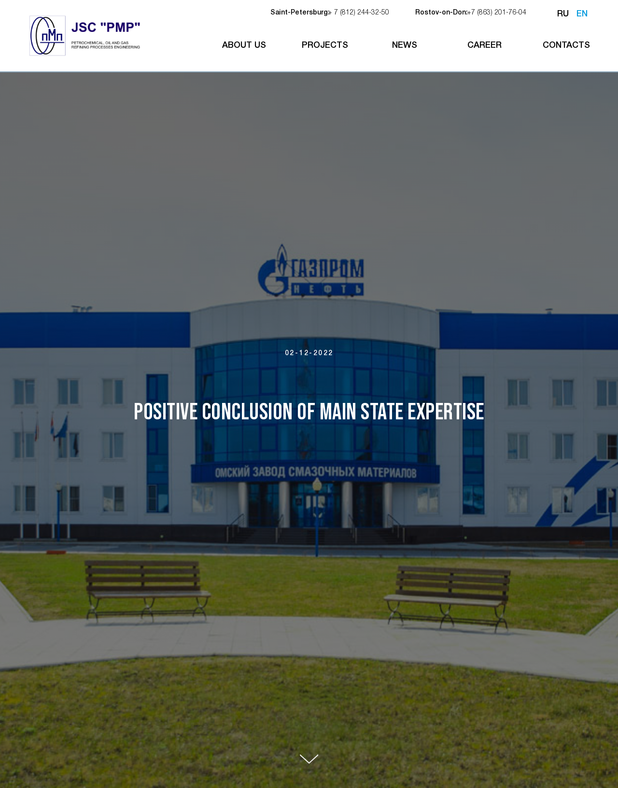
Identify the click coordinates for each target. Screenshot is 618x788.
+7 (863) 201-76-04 (496, 13)
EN (582, 14)
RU (563, 14)
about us (244, 45)
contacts (566, 45)
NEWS (404, 45)
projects (325, 45)
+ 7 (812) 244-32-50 (358, 13)
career (484, 45)
